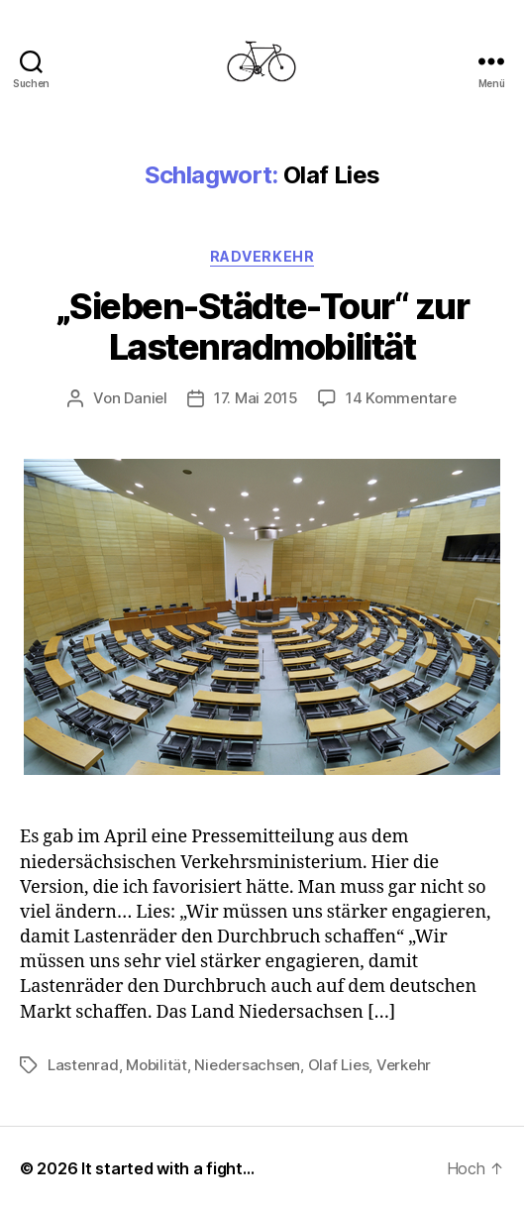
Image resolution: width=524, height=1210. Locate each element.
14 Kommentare (401, 397)
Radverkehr (262, 256)
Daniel (145, 397)
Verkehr (403, 1064)
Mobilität (156, 1064)
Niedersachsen (247, 1064)
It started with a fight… (168, 1168)
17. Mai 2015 (256, 397)
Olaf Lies (338, 1064)
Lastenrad (83, 1064)
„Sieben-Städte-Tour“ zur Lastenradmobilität (262, 326)
